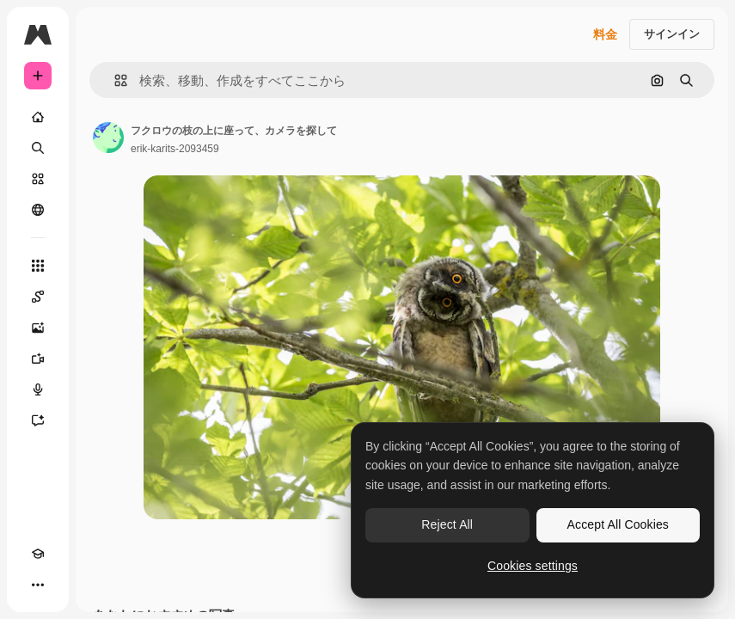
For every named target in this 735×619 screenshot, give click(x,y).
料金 (605, 34)
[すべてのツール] (38, 265)
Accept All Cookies (618, 524)
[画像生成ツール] (38, 327)
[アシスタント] (38, 420)
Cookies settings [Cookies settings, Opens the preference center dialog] (532, 566)
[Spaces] (38, 296)
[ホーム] (38, 117)
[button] (114, 80)
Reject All (447, 524)
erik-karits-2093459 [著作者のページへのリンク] (175, 149)
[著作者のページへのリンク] (108, 137)
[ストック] (38, 179)
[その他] (38, 584)
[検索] (38, 148)
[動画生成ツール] (38, 358)
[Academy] (38, 553)
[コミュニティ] (38, 210)
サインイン (672, 34)
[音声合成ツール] (38, 389)
